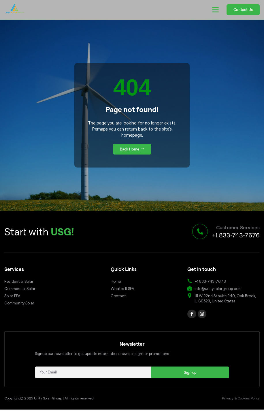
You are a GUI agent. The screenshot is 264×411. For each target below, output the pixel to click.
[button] (215, 9)
